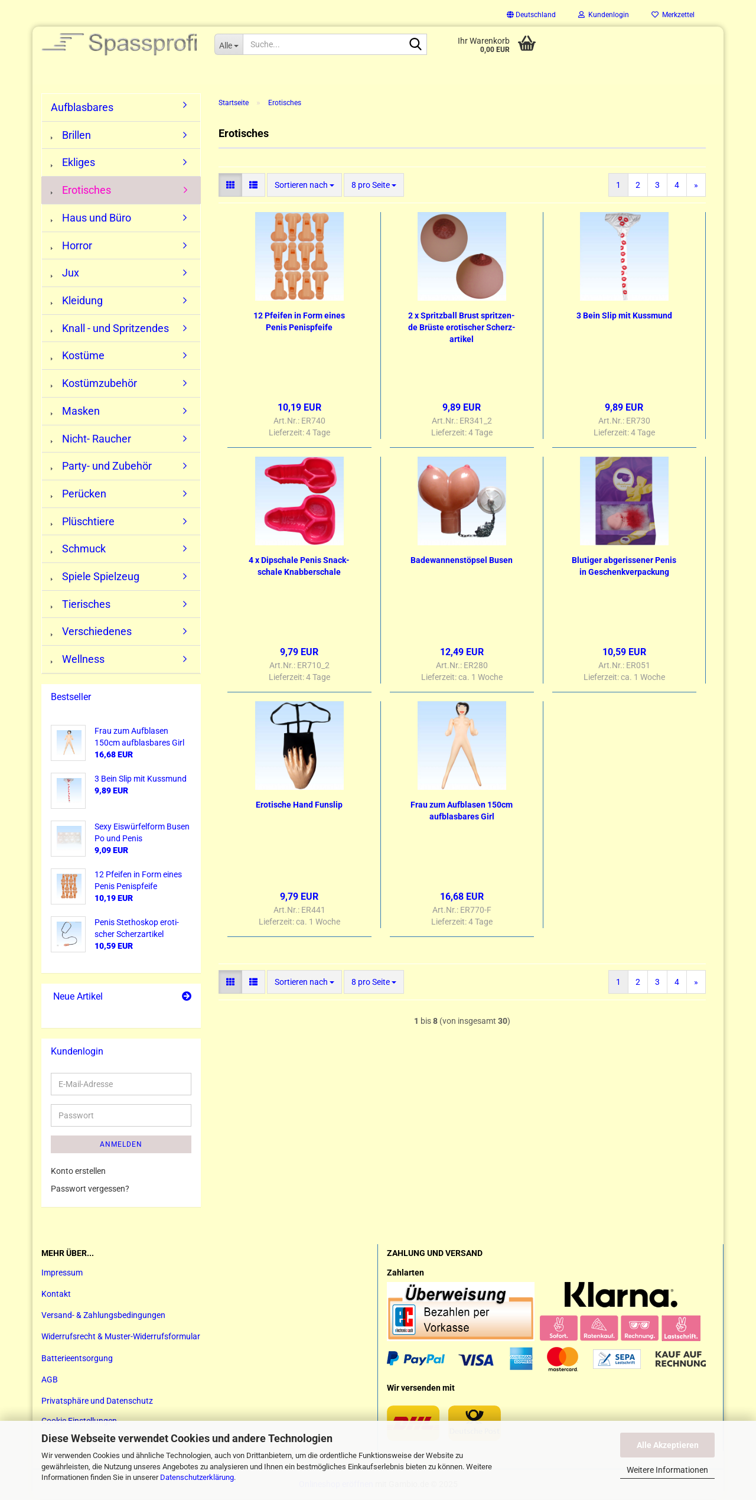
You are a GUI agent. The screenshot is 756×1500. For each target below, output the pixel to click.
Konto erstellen (78, 1172)
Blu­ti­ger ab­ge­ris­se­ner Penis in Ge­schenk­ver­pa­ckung (624, 567)
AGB (49, 1380)
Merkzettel (673, 15)
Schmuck (78, 550)
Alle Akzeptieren (668, 1445)
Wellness (78, 660)
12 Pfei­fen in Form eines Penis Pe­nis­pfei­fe (299, 322)
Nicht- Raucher (91, 439)
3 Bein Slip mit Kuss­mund (624, 316)
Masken (75, 412)
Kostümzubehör (94, 384)
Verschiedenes (91, 632)
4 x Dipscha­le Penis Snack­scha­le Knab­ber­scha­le (299, 567)
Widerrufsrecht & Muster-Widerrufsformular (120, 1337)
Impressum (62, 1273)
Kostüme (78, 356)
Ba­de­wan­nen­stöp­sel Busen (461, 561)
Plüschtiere (83, 522)
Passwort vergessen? (90, 1190)
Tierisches (80, 605)
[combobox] (304, 186)
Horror (71, 246)
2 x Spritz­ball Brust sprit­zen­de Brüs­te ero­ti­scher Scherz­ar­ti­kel (462, 328)
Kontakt (56, 1295)
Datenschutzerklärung (197, 1477)
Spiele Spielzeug (95, 577)
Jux (65, 274)
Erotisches (81, 191)
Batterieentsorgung (77, 1359)
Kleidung (77, 301)
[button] (531, 15)
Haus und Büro (91, 219)
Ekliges (73, 163)
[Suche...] (228, 44)
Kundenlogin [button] (603, 15)
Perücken (78, 495)
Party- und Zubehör (101, 467)
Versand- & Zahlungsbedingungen (103, 1316)
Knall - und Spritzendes (110, 329)
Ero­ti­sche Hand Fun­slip (299, 806)
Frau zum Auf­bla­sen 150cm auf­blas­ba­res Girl (461, 811)
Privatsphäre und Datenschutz (97, 1402)
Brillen (71, 136)
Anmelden (121, 1145)
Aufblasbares (82, 108)
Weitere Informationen (667, 1470)
